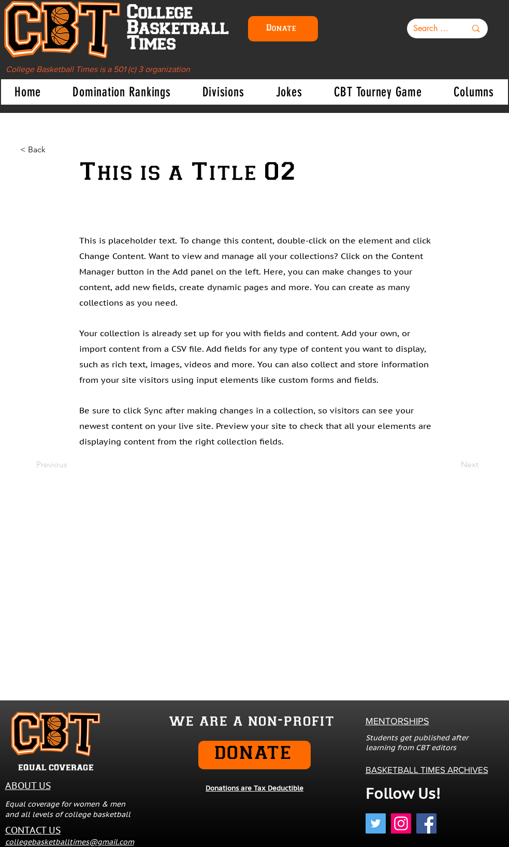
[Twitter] (376, 823)
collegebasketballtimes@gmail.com (69, 841)
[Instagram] (401, 823)
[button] (121, 92)
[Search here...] (432, 28)
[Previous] (70, 465)
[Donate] (283, 28)
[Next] (452, 465)
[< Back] (54, 149)
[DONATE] (254, 755)
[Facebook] (426, 823)
